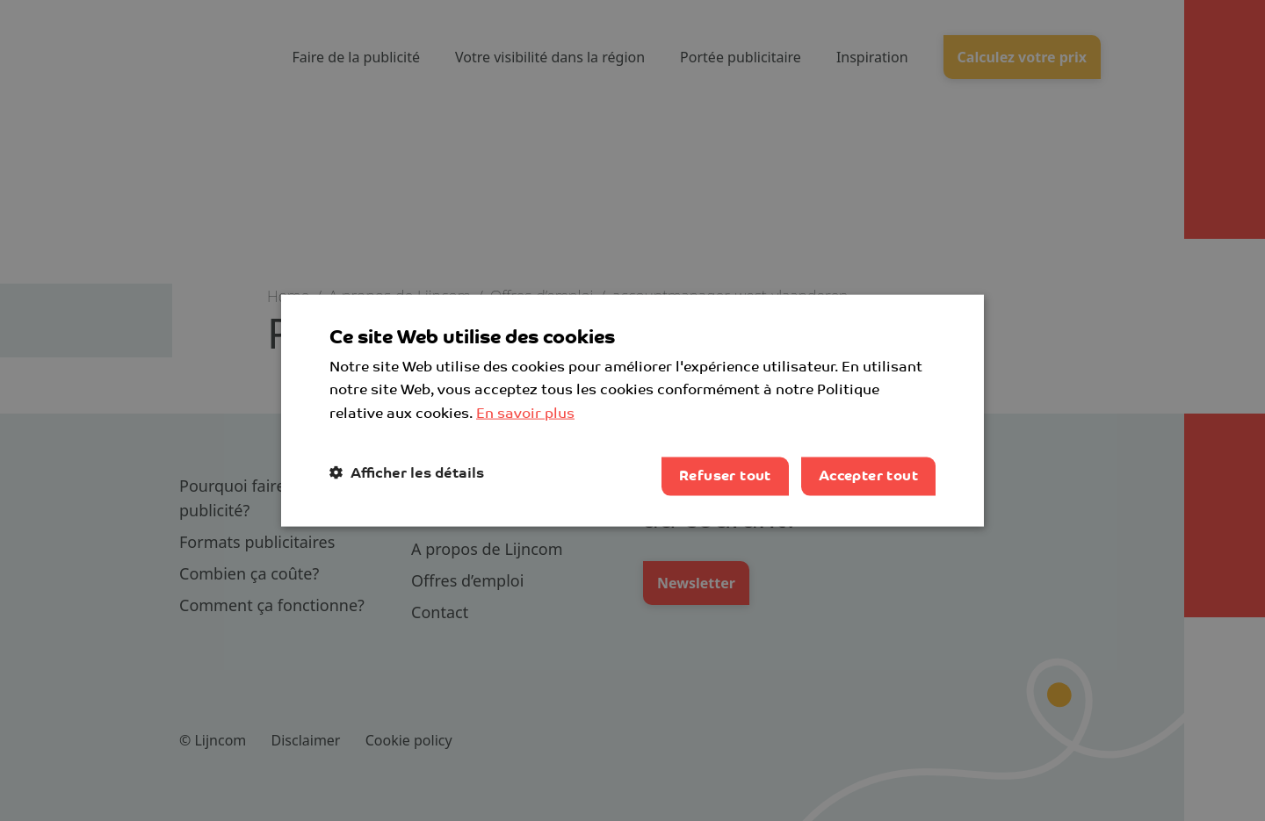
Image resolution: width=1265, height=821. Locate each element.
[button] (406, 473)
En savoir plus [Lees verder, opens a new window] (525, 414)
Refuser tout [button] (725, 476)
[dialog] (632, 410)
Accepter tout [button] (868, 476)
